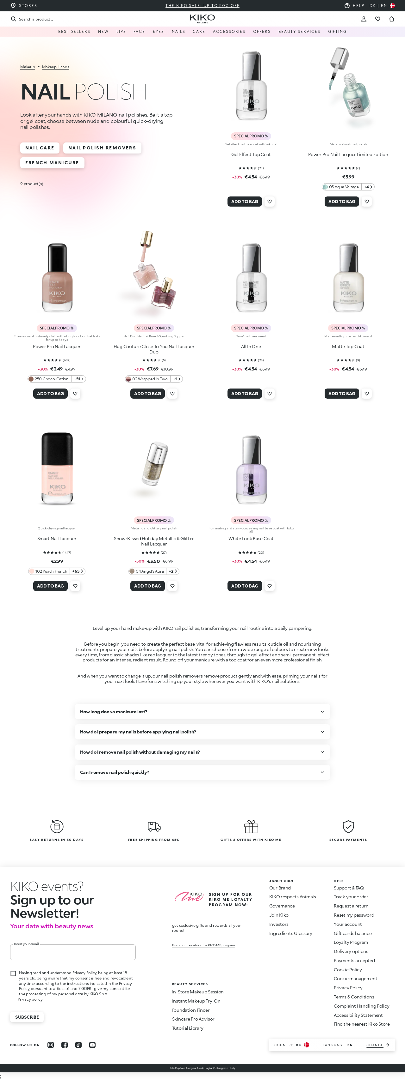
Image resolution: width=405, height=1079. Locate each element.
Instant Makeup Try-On (196, 1001)
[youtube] (92, 1045)
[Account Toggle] (364, 19)
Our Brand (280, 887)
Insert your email (26, 944)
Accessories (229, 31)
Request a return (351, 905)
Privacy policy (30, 999)
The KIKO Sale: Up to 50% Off (202, 5)
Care (199, 31)
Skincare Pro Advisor (193, 1019)
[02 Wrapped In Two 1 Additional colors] (154, 379)
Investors (279, 924)
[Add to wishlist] (270, 201)
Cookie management (355, 978)
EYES (158, 31)
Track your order (351, 896)
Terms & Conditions (354, 996)
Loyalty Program (351, 942)
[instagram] (50, 1045)
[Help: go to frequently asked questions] (354, 6)
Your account (348, 924)
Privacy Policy (348, 987)
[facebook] (64, 1045)
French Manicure (52, 162)
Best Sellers (74, 31)
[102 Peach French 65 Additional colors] (56, 571)
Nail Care (39, 147)
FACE (139, 31)
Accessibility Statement (358, 1015)
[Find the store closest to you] (23, 6)
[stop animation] (47, 886)
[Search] (31, 19)
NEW (103, 31)
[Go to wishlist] (378, 19)
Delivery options (351, 951)
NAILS (178, 31)
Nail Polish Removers (102, 147)
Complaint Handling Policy (361, 1006)
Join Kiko (279, 915)
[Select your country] (382, 6)
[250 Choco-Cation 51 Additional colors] (57, 379)
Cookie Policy (348, 969)
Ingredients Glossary (290, 933)
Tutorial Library (188, 1028)
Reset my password (354, 915)
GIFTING (337, 31)
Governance (282, 905)
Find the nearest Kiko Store (361, 1024)
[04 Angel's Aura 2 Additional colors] (153, 571)
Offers (262, 31)
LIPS (121, 31)
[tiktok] (78, 1045)
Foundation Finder (191, 1010)
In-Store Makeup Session (198, 991)
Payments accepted (354, 960)
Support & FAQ (349, 887)
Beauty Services (299, 31)
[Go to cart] (392, 19)
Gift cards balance (352, 933)
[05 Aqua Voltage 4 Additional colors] (348, 186)
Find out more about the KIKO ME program (203, 945)
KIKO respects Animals (292, 896)
